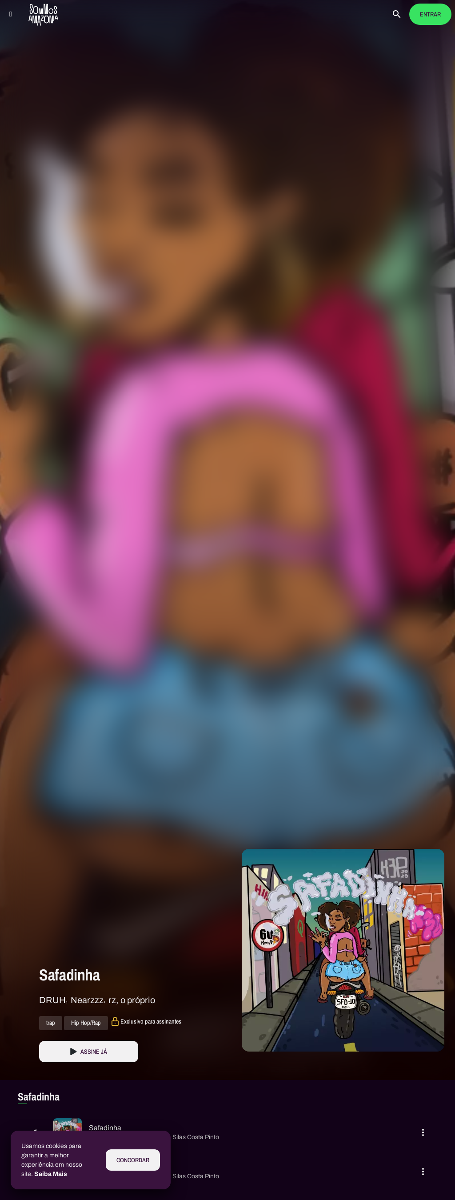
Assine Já (93, 1052)
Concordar (132, 1160)
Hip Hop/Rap (86, 1023)
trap (50, 1023)
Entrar (430, 14)
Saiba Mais (50, 1174)
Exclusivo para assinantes (150, 1021)
